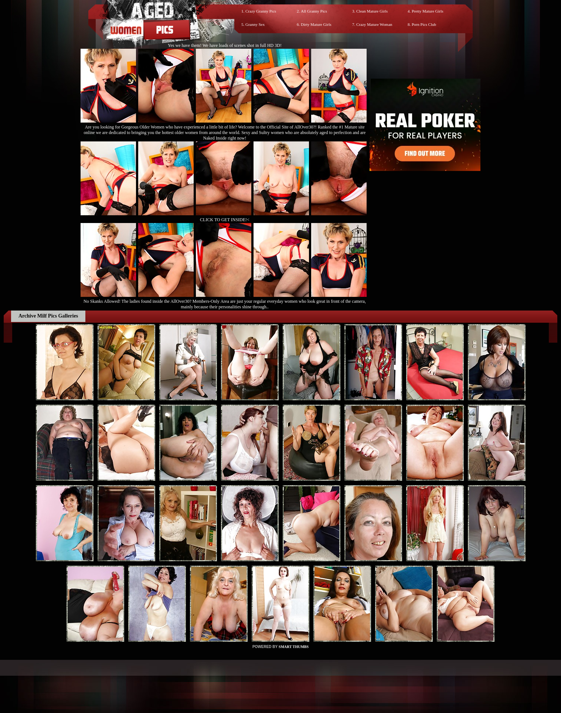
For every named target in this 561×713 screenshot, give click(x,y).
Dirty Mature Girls (316, 24)
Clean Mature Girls (372, 11)
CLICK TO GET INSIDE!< (224, 219)
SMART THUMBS (294, 647)
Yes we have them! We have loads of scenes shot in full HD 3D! (225, 45)
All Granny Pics (314, 11)
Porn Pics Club (424, 24)
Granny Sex (255, 24)
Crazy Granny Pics (260, 11)
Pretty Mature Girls (427, 11)
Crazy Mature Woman (374, 24)
